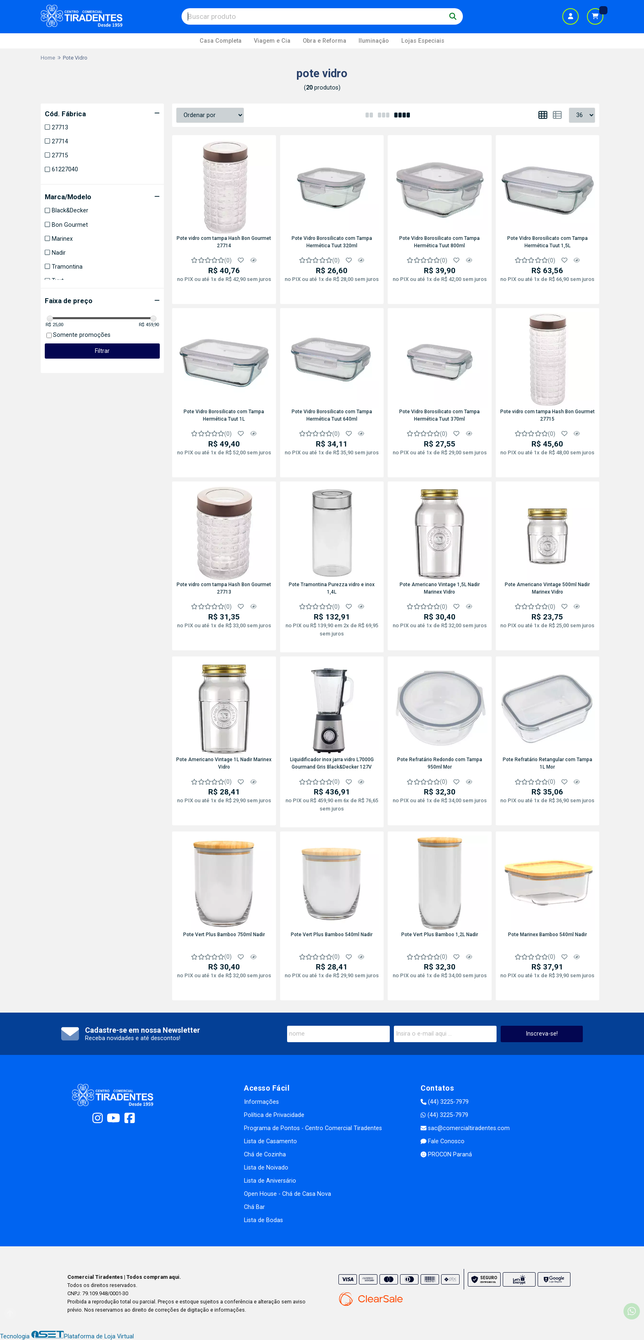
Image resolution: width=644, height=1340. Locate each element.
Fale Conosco (443, 1141)
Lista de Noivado (266, 1167)
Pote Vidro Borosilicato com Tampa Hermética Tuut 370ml (439, 415)
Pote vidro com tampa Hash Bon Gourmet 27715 (547, 415)
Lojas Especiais (422, 40)
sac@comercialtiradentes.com (465, 1128)
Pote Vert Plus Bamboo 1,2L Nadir (439, 934)
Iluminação (374, 40)
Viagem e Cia (272, 40)
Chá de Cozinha (265, 1154)
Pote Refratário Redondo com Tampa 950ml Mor (439, 763)
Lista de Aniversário (270, 1180)
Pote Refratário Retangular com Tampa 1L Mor (547, 763)
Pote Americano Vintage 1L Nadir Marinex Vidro (223, 763)
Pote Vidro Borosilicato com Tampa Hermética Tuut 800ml (439, 242)
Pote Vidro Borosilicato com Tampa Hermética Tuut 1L (224, 415)
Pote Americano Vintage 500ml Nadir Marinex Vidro (547, 588)
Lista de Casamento (270, 1141)
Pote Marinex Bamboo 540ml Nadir (547, 934)
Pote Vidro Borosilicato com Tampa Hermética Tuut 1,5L (547, 242)
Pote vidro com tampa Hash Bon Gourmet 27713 (224, 588)
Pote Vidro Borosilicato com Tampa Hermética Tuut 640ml (332, 415)
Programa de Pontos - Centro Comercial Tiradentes (313, 1128)
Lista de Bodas (263, 1220)
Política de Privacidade (274, 1115)
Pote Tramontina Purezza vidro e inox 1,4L (332, 588)
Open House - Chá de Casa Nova (287, 1193)
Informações (261, 1101)
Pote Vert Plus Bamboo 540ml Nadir (332, 934)
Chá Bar (254, 1207)
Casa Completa (221, 40)
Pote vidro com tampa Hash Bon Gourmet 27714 (224, 242)
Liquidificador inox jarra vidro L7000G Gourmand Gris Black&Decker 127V (332, 763)
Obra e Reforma (324, 40)
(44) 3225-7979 (445, 1101)
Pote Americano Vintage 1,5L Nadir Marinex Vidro (440, 588)
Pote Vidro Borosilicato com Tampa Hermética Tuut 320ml (332, 242)
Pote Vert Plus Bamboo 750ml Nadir (224, 934)
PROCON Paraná (446, 1154)
